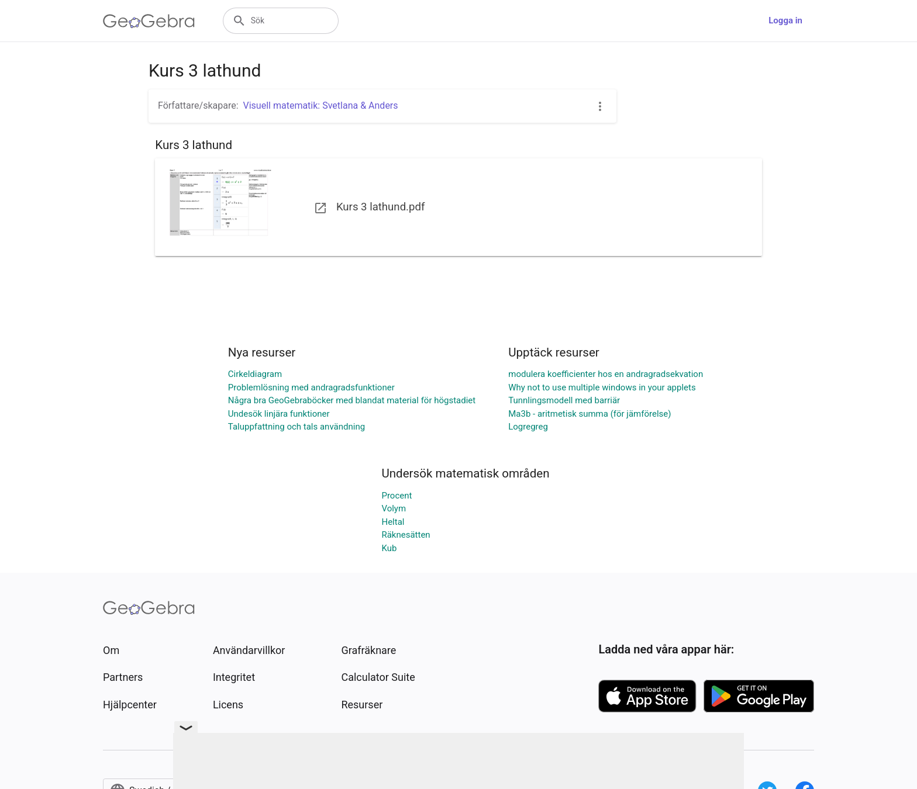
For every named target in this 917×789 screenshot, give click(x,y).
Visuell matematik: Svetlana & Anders (320, 105)
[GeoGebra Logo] (149, 21)
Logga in (785, 20)
